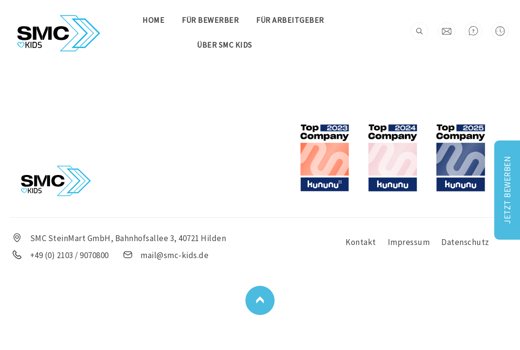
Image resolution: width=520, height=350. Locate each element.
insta (272, 45)
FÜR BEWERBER (210, 20)
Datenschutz (465, 242)
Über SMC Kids (224, 45)
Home (153, 20)
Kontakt (361, 242)
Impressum (409, 242)
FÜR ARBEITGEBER (290, 20)
